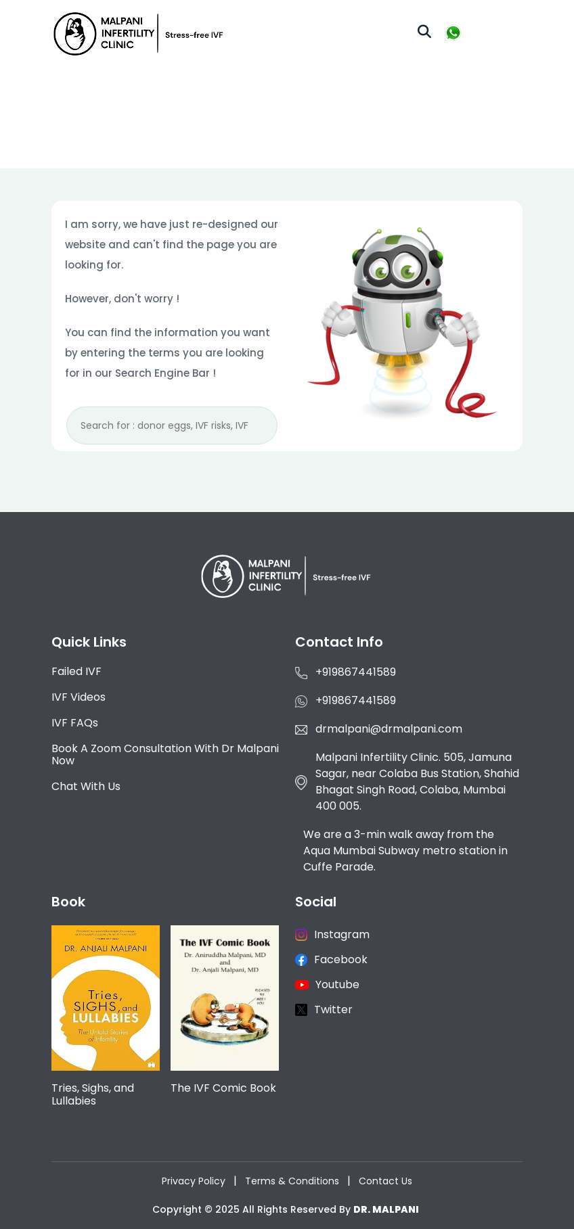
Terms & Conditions (292, 1181)
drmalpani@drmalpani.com (388, 729)
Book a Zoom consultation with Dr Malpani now (165, 754)
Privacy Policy (193, 1181)
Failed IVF (76, 671)
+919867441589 (355, 672)
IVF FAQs (74, 723)
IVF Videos (78, 697)
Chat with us (85, 786)
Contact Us (385, 1181)
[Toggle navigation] (499, 33)
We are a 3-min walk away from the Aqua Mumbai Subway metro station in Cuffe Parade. (405, 851)
